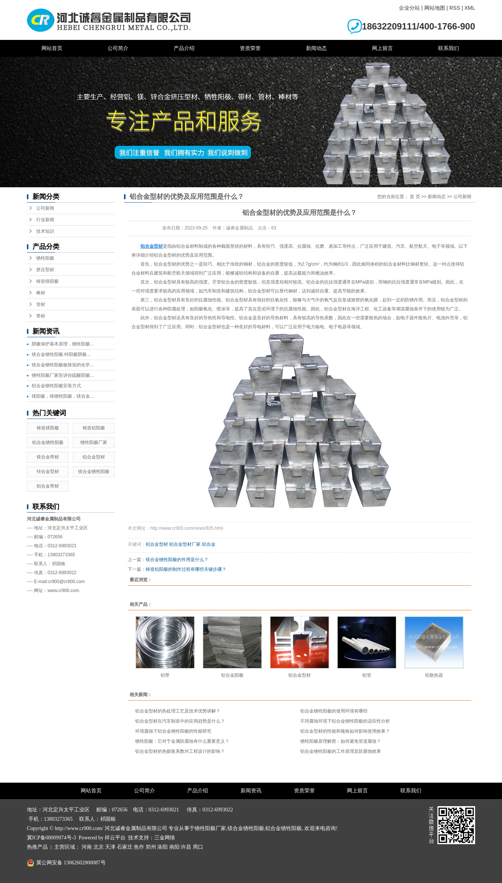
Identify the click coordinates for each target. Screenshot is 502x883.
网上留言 (382, 48)
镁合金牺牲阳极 (93, 471)
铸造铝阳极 (94, 427)
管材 (40, 304)
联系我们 (448, 48)
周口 (198, 847)
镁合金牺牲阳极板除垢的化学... (63, 364)
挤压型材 (45, 269)
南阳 (174, 847)
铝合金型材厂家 (185, 544)
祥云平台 (115, 837)
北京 (98, 847)
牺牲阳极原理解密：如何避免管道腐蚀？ (340, 741)
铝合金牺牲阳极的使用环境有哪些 (334, 711)
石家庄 (125, 847)
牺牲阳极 (45, 258)
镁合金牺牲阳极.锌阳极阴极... (61, 354)
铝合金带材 (48, 486)
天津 (110, 847)
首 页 (415, 196)
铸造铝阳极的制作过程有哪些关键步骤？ (186, 569)
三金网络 (164, 837)
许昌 (186, 847)
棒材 (40, 292)
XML (469, 8)
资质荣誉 (250, 48)
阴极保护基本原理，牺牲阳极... (63, 344)
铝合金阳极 (232, 675)
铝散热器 (434, 675)
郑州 (151, 847)
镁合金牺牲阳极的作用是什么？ (177, 559)
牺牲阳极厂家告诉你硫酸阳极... (63, 375)
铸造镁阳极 (47, 281)
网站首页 (51, 48)
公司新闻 (45, 208)
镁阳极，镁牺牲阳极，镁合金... (63, 396)
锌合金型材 (48, 471)
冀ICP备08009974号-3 (51, 837)
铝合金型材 (94, 457)
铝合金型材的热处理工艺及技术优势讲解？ (177, 711)
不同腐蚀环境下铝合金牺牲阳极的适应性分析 (345, 721)
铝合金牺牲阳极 (47, 442)
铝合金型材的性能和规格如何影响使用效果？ (345, 731)
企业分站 (409, 8)
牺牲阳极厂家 (93, 442)
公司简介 (118, 48)
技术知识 (45, 231)
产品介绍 (184, 48)
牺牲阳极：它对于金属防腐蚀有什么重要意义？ (182, 741)
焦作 (139, 847)
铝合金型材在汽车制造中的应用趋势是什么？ (180, 721)
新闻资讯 (251, 790)
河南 (86, 847)
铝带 (165, 675)
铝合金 (209, 544)
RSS (454, 8)
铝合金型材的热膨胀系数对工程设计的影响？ (180, 751)
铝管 (366, 675)
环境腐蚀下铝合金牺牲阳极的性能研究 (173, 731)
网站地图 (434, 8)
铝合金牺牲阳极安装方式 (56, 385)
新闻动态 (316, 48)
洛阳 (162, 847)
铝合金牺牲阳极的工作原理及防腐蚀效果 (340, 751)
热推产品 (37, 847)
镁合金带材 (48, 457)
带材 (40, 316)
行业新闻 (45, 219)
